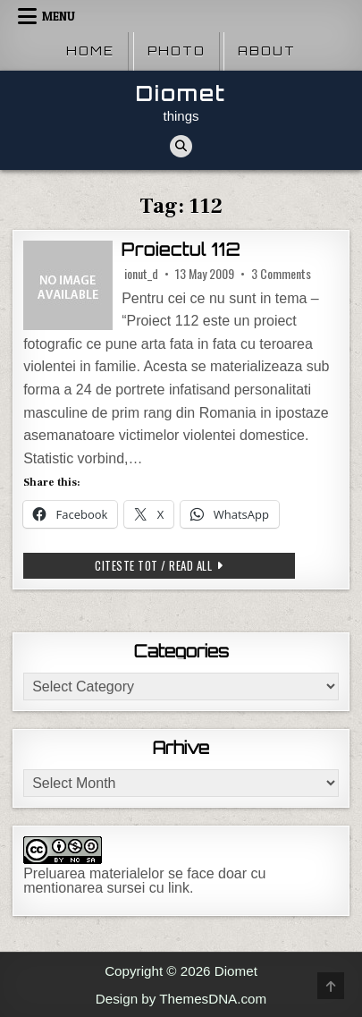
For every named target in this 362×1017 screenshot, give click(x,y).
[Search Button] (181, 146)
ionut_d (141, 273)
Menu (58, 16)
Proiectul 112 (181, 249)
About (267, 51)
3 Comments (281, 273)
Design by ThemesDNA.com (181, 998)
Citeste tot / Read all (188, 564)
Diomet (181, 93)
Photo (176, 51)
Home (90, 51)
